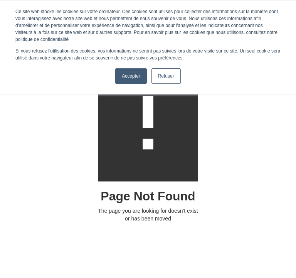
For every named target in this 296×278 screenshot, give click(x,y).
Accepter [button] (131, 76)
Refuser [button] (166, 76)
